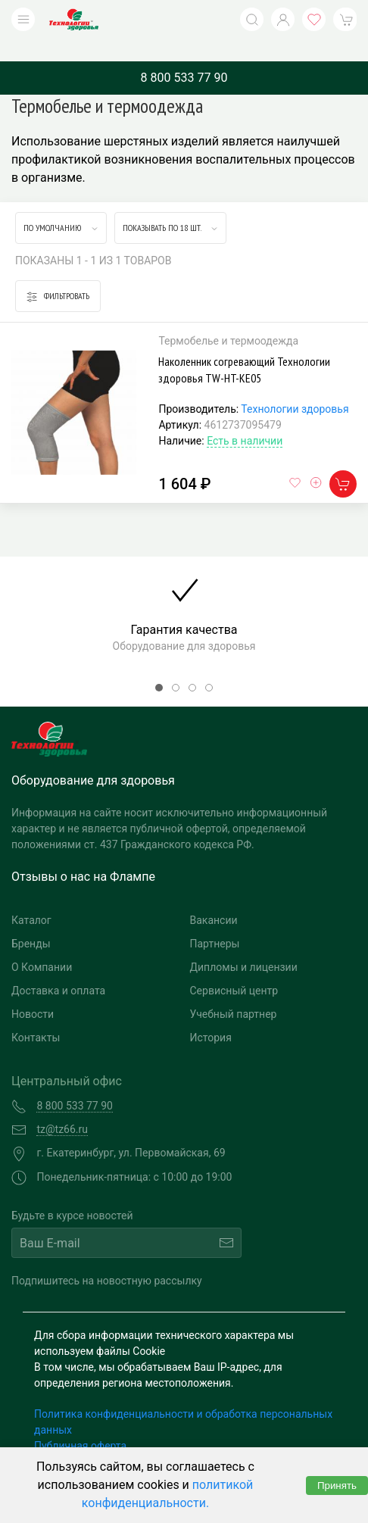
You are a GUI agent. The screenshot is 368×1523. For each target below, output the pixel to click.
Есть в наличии (244, 418)
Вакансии (214, 897)
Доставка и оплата (58, 968)
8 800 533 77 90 (184, 55)
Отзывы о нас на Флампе (83, 854)
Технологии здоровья (294, 386)
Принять (337, 1485)
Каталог (31, 897)
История (211, 1015)
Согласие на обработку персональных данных (149, 1439)
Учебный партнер (233, 991)
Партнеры (215, 921)
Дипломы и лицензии (244, 944)
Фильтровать (58, 273)
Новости (32, 991)
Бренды (31, 921)
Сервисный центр (234, 968)
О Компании (41, 944)
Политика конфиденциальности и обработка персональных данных (183, 1399)
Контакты (35, 1015)
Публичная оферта (80, 1423)
